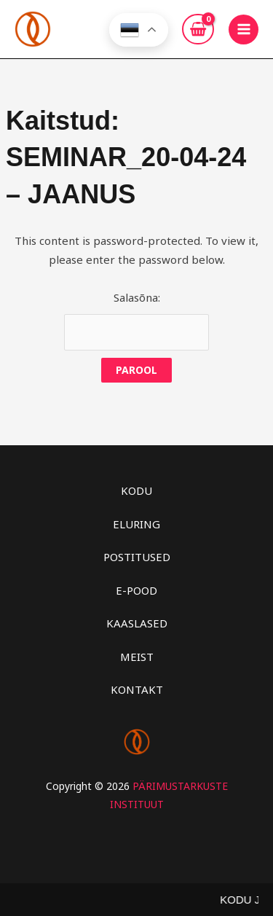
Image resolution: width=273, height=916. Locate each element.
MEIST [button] (137, 656)
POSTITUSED (136, 556)
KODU (136, 490)
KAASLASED (136, 623)
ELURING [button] (136, 524)
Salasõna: (136, 320)
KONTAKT (137, 689)
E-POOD (136, 590)
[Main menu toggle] (243, 29)
